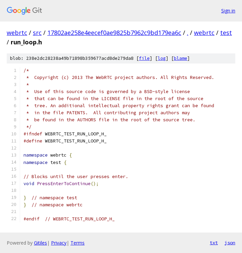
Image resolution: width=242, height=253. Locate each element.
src (37, 33)
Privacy (58, 243)
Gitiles (40, 243)
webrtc (17, 33)
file (144, 58)
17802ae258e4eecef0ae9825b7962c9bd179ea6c (114, 33)
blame (180, 58)
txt (214, 243)
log (162, 58)
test (226, 33)
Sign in (228, 10)
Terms (77, 243)
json (230, 243)
